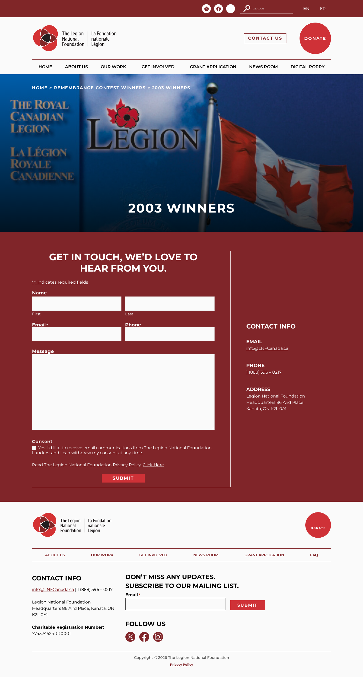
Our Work (115, 67)
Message (43, 348)
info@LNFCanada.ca (267, 349)
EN (306, 8)
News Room (263, 67)
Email (40, 323)
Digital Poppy (308, 67)
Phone (133, 323)
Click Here (153, 462)
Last (129, 312)
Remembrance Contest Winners (100, 88)
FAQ (315, 562)
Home (45, 67)
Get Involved (159, 67)
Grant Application (213, 67)
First (36, 312)
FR (323, 8)
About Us (76, 67)
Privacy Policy (181, 671)
